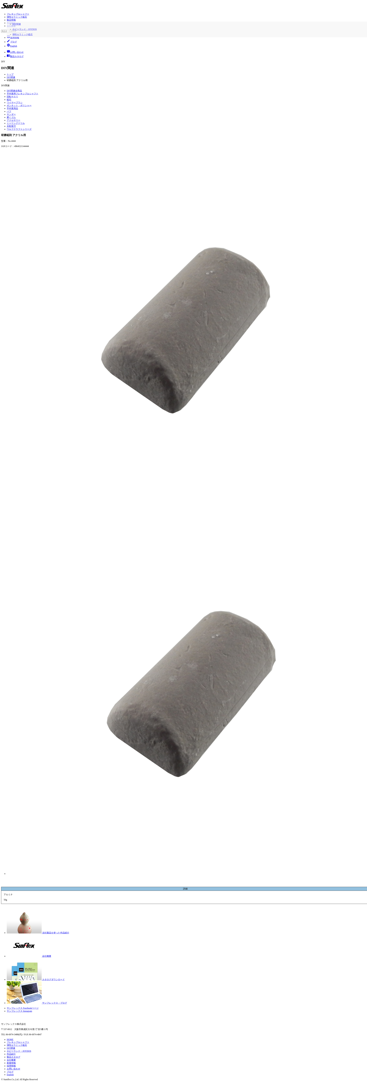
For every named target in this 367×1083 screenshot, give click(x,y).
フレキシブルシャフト (18, 14)
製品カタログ (13, 1057)
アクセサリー (13, 120)
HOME (10, 1039)
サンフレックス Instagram (19, 1011)
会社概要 (11, 26)
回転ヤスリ (12, 96)
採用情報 (13, 37)
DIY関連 (11, 77)
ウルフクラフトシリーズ (19, 129)
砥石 (9, 99)
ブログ (12, 42)
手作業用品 (12, 108)
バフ (9, 111)
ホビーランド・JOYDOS (19, 1051)
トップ (10, 74)
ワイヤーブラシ (15, 102)
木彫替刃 (11, 126)
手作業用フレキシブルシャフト (22, 93)
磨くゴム (11, 117)
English (12, 46)
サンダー (11, 114)
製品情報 (11, 20)
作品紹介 (11, 23)
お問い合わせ (13, 1069)
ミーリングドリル (16, 123)
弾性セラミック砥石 (17, 17)
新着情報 (11, 1063)
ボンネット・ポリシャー (19, 105)
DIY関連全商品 (14, 90)
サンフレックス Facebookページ (23, 1008)
